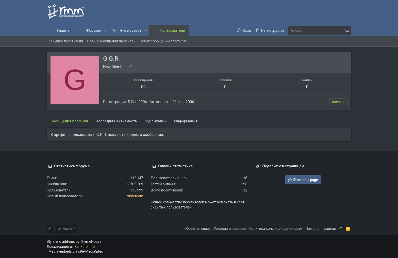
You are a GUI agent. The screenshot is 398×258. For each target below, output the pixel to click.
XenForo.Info (85, 247)
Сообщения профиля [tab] (69, 121)
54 (143, 86)
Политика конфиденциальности (275, 229)
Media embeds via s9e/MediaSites (75, 251)
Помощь (312, 229)
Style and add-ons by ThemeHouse (74, 241)
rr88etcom (135, 196)
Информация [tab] (185, 121)
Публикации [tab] (156, 121)
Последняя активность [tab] (116, 121)
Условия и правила (230, 229)
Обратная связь (197, 229)
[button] (105, 31)
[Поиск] (319, 30)
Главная (329, 229)
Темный (67, 229)
